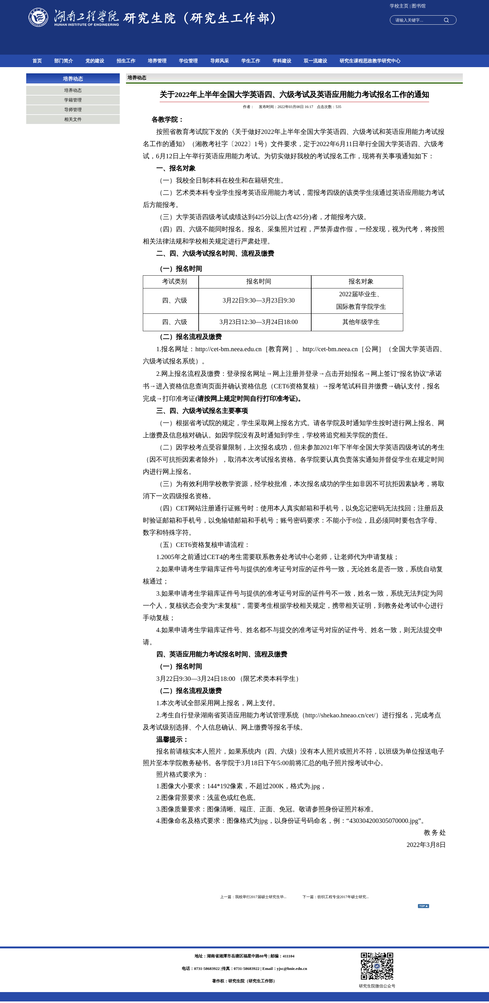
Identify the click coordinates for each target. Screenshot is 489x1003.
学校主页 (400, 5)
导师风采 (219, 60)
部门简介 (63, 60)
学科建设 (282, 60)
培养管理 (157, 60)
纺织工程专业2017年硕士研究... (343, 897)
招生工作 (126, 60)
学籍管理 (73, 100)
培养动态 (73, 78)
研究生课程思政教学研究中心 (370, 60)
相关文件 (73, 119)
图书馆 (419, 5)
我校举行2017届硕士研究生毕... (261, 897)
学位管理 (188, 60)
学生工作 (250, 60)
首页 (37, 60)
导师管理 (73, 109)
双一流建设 (315, 60)
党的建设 (94, 60)
